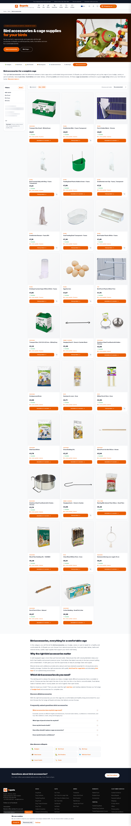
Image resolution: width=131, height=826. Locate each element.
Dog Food (38, 801)
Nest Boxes (76, 801)
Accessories (95, 798)
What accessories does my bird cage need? (47, 710)
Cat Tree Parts (58, 801)
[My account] (93, 6)
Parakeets (76, 792)
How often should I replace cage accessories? (48, 730)
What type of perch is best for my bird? (46, 720)
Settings (37, 822)
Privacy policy (115, 809)
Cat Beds (56, 806)
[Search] (89, 6)
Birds (9, 11)
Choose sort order (107, 87)
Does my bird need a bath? (41, 725)
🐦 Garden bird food (55, 64)
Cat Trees (57, 792)
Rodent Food (96, 795)
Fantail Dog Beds (40, 798)
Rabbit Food (95, 792)
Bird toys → (26, 49)
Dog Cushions (39, 795)
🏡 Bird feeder (29, 64)
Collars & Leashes (40, 809)
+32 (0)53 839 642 (8, 799)
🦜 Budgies (8, 64)
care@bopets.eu (19, 799)
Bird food (7, 95)
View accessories (11, 49)
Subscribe (29, 812)
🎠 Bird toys (67, 64)
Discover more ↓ (13, 79)
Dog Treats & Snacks (41, 803)
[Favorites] (97, 6)
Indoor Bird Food (78, 795)
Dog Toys (38, 806)
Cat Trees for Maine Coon (61, 798)
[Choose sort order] (119, 87)
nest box (69, 687)
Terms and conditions (117, 811)
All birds (7, 100)
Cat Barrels (57, 803)
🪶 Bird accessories (80, 64)
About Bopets (115, 795)
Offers (113, 806)
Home (4, 11)
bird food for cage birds (77, 668)
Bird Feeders (77, 798)
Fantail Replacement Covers (100, 811)
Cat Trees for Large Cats (61, 795)
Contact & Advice (116, 792)
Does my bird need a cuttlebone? (44, 735)
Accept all (16, 822)
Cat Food (56, 811)
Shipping (113, 801)
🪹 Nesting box (41, 64)
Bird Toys (76, 806)
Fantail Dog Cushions (98, 808)
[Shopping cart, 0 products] (108, 6)
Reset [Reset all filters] (21, 87)
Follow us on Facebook (10, 802)
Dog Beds (38, 792)
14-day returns (115, 803)
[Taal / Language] (83, 6)
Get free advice (112, 775)
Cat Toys (56, 809)
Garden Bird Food (78, 803)
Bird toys (7, 98)
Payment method (116, 798)
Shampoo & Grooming (41, 811)
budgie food (36, 689)
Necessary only (27, 822)
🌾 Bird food (18, 64)
